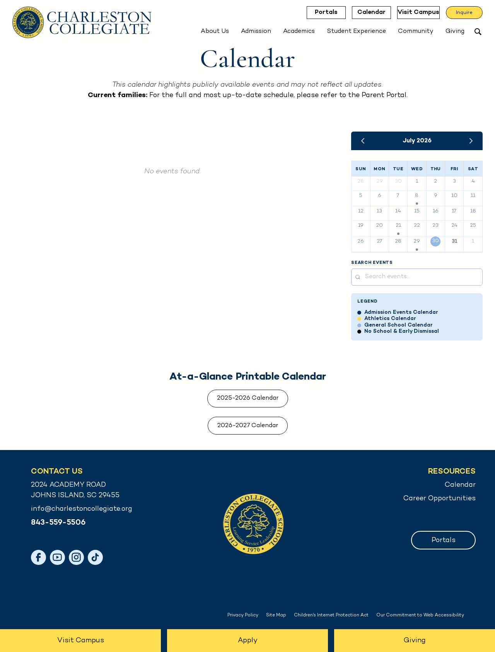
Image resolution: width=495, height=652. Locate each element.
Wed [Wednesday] (417, 169)
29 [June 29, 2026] (379, 181)
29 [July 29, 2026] (416, 241)
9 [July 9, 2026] (435, 196)
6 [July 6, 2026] (379, 196)
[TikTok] (95, 557)
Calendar (367, 12)
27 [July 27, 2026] (379, 241)
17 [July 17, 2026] (454, 211)
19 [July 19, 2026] (361, 225)
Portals (322, 12)
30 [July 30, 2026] (435, 241)
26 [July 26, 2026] (360, 241)
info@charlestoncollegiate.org (81, 509)
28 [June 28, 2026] (360, 181)
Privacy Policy (242, 615)
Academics (299, 31)
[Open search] (478, 31)
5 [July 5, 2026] (360, 196)
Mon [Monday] (379, 169)
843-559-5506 (58, 523)
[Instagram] (76, 557)
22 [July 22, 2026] (417, 225)
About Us (215, 31)
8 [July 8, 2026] (416, 196)
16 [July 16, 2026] (436, 211)
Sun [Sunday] (360, 169)
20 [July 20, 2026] (379, 225)
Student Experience (356, 31)
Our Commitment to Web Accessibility (420, 615)
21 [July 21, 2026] (398, 225)
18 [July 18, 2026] (473, 211)
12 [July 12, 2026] (361, 211)
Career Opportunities (439, 498)
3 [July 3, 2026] (454, 181)
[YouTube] (57, 557)
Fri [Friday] (454, 169)
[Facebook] (38, 557)
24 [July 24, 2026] (454, 225)
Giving (455, 31)
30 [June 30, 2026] (398, 181)
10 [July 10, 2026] (454, 196)
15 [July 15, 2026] (417, 211)
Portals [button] (444, 540)
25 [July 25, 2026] (473, 225)
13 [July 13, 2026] (379, 211)
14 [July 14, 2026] (398, 211)
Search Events (372, 263)
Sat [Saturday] (473, 169)
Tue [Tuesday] (398, 169)
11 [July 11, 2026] (473, 196)
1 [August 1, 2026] (473, 241)
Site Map (276, 615)
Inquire (464, 12)
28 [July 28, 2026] (398, 241)
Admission (256, 31)
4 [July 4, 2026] (473, 181)
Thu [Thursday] (435, 169)
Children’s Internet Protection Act (331, 615)
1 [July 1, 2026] (417, 181)
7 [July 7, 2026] (398, 196)
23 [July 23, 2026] (435, 225)
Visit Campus (416, 12)
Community (416, 31)
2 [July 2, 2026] (435, 181)
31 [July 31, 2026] (454, 241)
